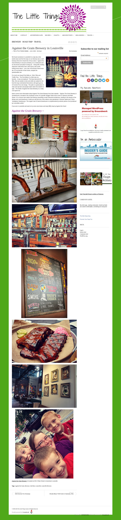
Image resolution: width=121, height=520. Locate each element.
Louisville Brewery (46, 486)
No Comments (73, 51)
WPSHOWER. (85, 515)
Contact (24, 35)
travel (37, 42)
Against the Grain (19, 486)
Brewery (16, 42)
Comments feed (84, 234)
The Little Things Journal (23, 508)
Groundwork (28, 512)
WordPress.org (83, 236)
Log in (81, 230)
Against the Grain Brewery (19, 481)
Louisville (38, 486)
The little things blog (85, 216)
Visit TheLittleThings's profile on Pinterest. (92, 194)
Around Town (67, 35)
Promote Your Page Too (86, 219)
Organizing (79, 35)
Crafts (56, 35)
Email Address (94, 55)
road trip (28, 42)
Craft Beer (32, 486)
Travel (90, 35)
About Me (13, 35)
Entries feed (83, 232)
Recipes (48, 35)
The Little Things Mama (20, 51)
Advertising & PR (36, 35)
